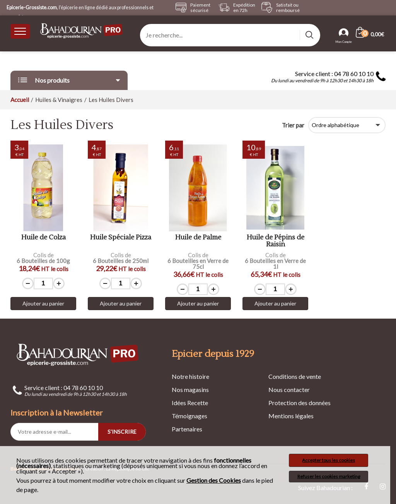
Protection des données (299, 402)
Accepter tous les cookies (328, 460)
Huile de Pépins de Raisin (275, 241)
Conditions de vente (294, 376)
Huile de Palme (198, 237)
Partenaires (187, 429)
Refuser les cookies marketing (328, 476)
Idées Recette (190, 402)
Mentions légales (291, 415)
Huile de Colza (43, 237)
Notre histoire (190, 376)
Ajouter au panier (43, 303)
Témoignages (189, 415)
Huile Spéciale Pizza (120, 237)
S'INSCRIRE (122, 431)
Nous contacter (289, 389)
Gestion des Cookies (213, 480)
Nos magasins (190, 389)
